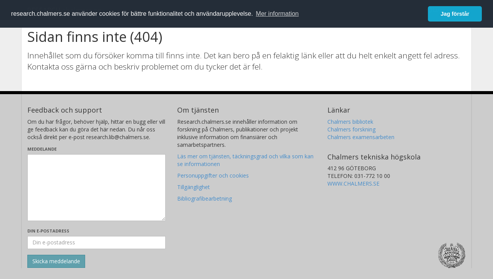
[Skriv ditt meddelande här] (96, 187)
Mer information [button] (277, 13)
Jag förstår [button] (455, 14)
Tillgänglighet (193, 187)
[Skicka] (56, 261)
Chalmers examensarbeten (360, 137)
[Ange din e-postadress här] (96, 242)
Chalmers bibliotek (350, 121)
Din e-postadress (48, 231)
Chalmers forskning (351, 129)
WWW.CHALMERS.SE (353, 183)
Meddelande (42, 149)
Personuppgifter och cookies (213, 175)
